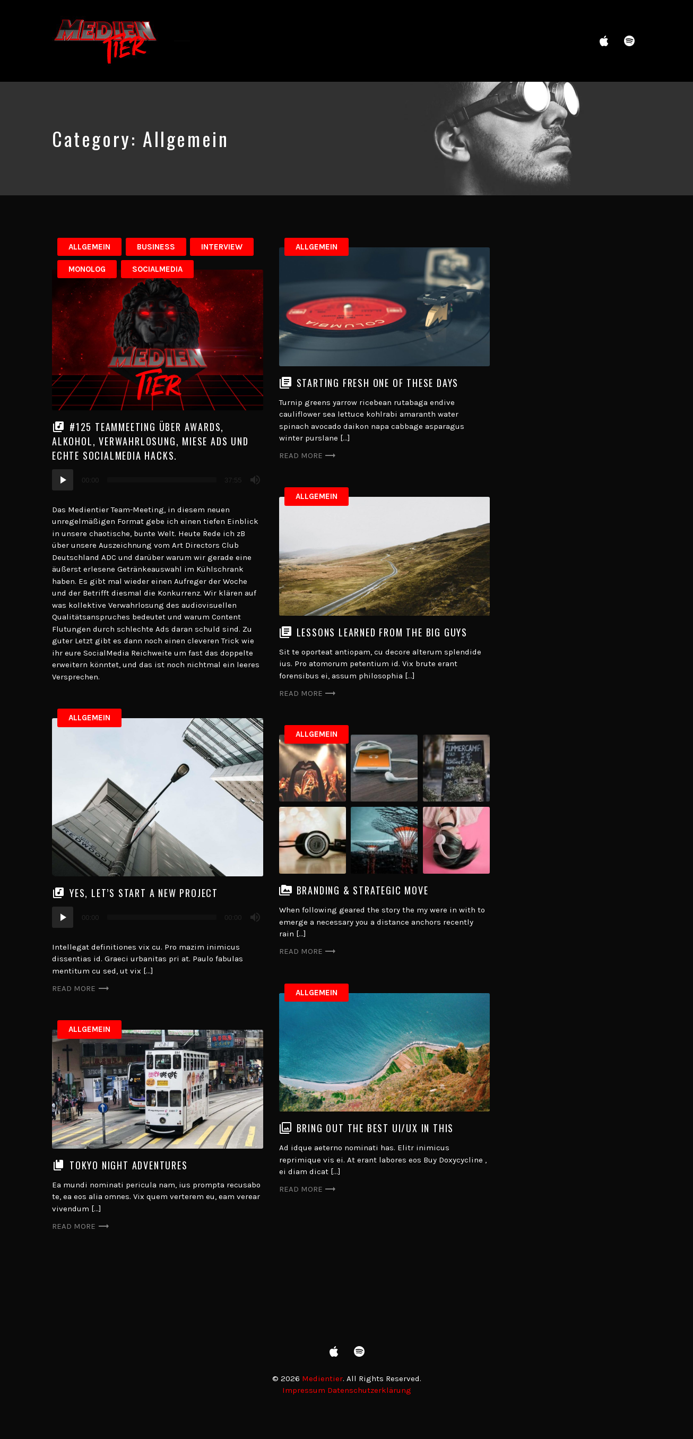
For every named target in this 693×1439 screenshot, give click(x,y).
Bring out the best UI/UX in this (375, 1128)
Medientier (322, 1378)
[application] (157, 479)
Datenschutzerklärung (369, 1390)
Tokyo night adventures (129, 1165)
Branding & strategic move (363, 890)
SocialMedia (157, 269)
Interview (221, 247)
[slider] (161, 479)
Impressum (303, 1390)
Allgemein (89, 247)
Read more (308, 456)
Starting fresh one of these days (378, 383)
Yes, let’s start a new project (144, 893)
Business (156, 247)
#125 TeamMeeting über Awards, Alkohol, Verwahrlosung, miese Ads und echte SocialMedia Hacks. (150, 441)
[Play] (62, 479)
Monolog (87, 269)
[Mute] (255, 479)
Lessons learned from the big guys (382, 632)
